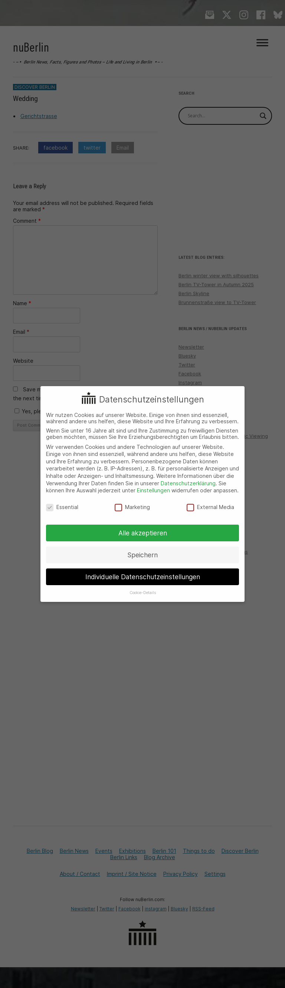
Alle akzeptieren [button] (142, 533)
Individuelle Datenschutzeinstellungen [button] (142, 577)
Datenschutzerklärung (188, 483)
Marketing (132, 507)
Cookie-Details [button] (143, 592)
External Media (210, 507)
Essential (62, 507)
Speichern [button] (142, 555)
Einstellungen (153, 490)
